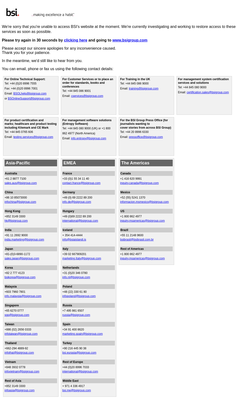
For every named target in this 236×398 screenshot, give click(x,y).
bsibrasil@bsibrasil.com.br (137, 239)
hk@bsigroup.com (16, 220)
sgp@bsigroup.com (17, 315)
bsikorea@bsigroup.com (20, 277)
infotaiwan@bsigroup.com (21, 333)
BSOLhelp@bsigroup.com (30, 93)
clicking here (75, 40)
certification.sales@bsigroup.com (208, 92)
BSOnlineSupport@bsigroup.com (29, 98)
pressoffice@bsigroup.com (146, 137)
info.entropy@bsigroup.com (88, 138)
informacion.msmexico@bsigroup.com (144, 202)
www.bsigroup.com (129, 40)
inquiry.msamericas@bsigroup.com (142, 220)
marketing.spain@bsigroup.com (82, 333)
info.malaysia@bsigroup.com (23, 296)
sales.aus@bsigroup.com (21, 183)
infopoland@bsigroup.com (79, 296)
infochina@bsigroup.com (20, 202)
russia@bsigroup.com (76, 315)
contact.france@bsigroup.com (81, 183)
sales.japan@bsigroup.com (22, 258)
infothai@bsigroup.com (19, 352)
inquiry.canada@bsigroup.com (139, 183)
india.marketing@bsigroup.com (24, 239)
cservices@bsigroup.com (87, 96)
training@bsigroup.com (144, 88)
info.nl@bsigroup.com (76, 277)
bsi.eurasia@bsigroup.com (79, 352)
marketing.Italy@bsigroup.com (81, 258)
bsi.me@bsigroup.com (76, 390)
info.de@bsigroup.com (76, 202)
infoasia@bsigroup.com (20, 390)
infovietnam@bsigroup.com (22, 371)
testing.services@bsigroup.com (33, 137)
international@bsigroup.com (80, 220)
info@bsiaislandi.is (74, 239)
